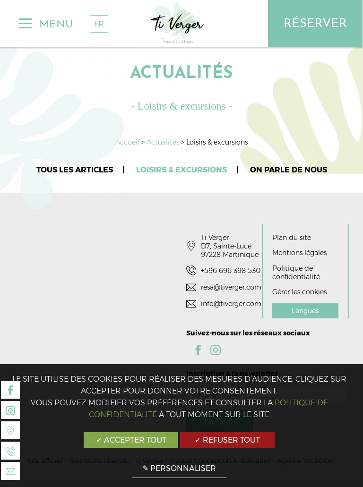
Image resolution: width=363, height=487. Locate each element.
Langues (305, 311)
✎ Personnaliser (179, 468)
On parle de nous (288, 169)
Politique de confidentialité (296, 272)
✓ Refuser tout (227, 440)
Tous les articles (74, 169)
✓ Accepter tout (131, 440)
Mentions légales (299, 252)
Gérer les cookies (299, 292)
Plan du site (291, 237)
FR (99, 23)
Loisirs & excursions (181, 169)
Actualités (164, 142)
